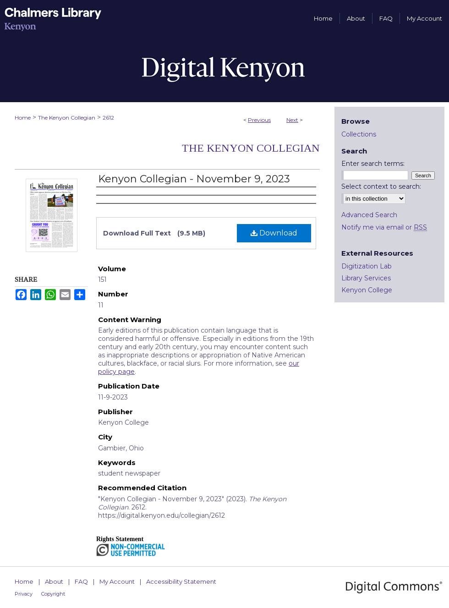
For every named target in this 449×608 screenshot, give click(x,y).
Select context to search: (381, 186)
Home (23, 117)
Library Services (366, 278)
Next (292, 119)
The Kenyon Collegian (66, 117)
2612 (108, 117)
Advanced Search (369, 215)
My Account (117, 581)
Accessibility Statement (181, 581)
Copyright (53, 594)
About (54, 581)
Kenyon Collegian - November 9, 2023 (194, 179)
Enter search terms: (373, 163)
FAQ (81, 581)
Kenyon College (366, 290)
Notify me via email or (384, 227)
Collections (358, 134)
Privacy (24, 594)
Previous (259, 119)
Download (274, 233)
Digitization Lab (366, 266)
